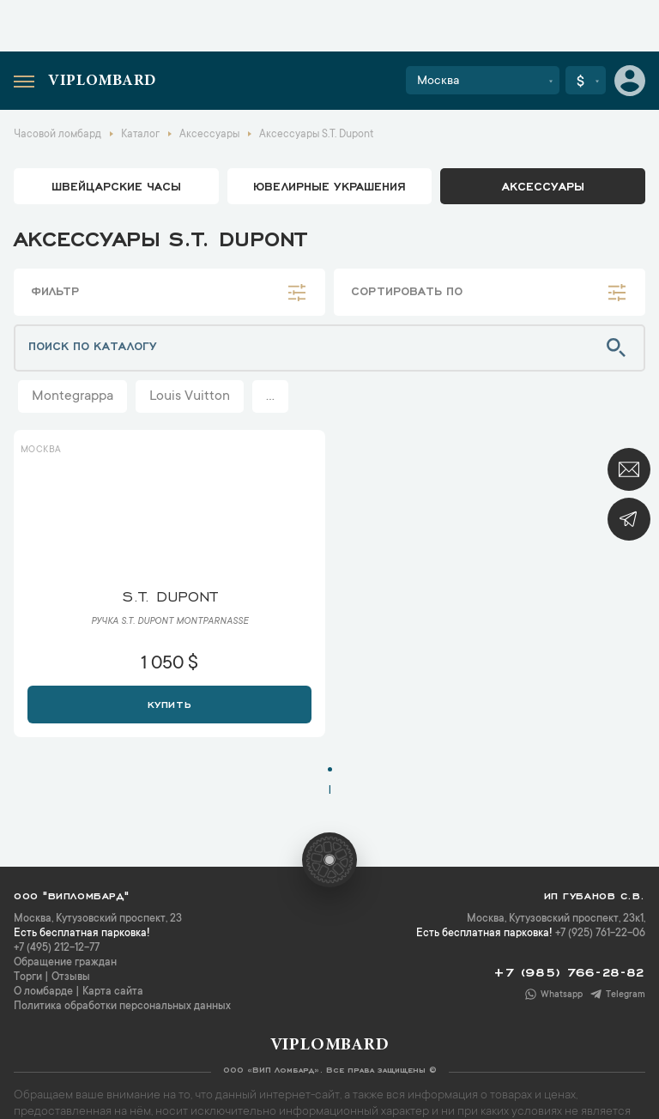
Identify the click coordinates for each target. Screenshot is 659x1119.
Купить (169, 703)
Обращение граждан (65, 963)
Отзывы (70, 977)
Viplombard (102, 81)
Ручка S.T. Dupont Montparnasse (169, 622)
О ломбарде (43, 992)
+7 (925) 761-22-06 (600, 934)
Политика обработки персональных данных (122, 1007)
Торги (28, 977)
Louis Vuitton (189, 396)
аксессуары (543, 185)
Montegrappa (72, 396)
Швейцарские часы (116, 185)
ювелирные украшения (329, 185)
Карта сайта (112, 992)
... (270, 396)
